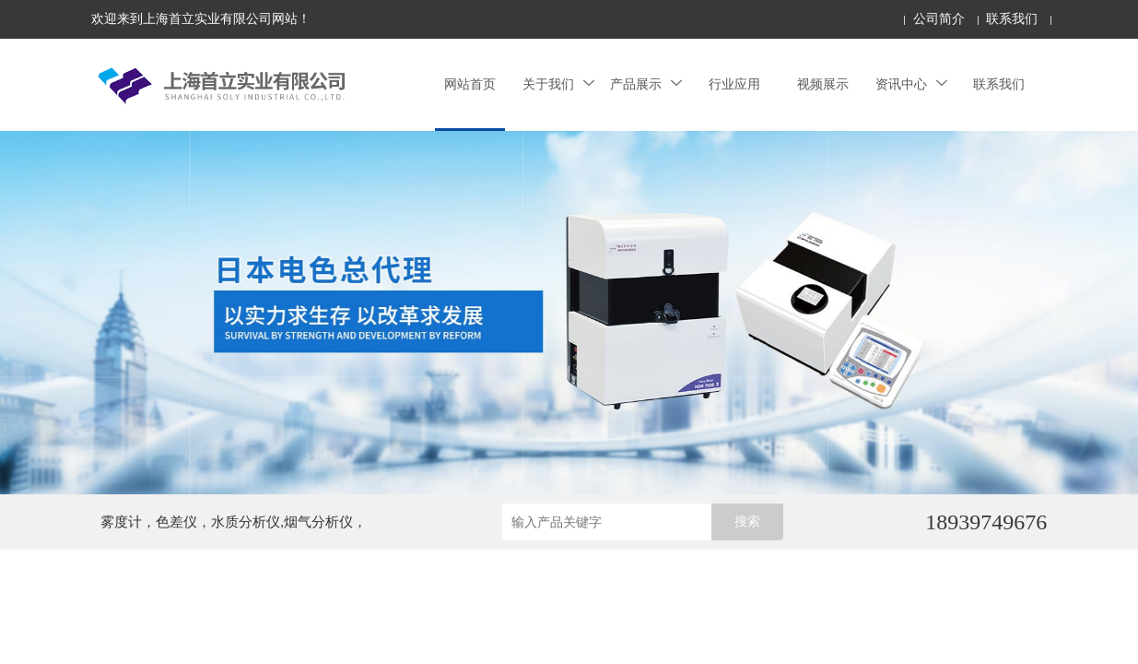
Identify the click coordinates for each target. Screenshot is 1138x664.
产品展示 (646, 84)
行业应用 (734, 84)
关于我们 (558, 84)
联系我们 (1012, 19)
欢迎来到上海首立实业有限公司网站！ (201, 19)
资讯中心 (911, 84)
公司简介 (939, 19)
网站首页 (470, 84)
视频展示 (823, 84)
